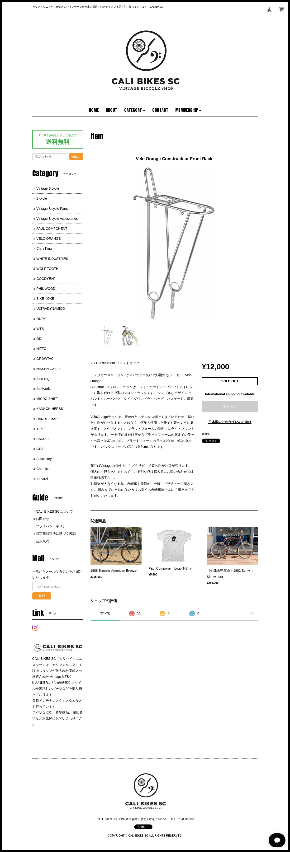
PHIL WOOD (45, 288)
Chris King (44, 248)
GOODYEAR (46, 279)
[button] (135, 110)
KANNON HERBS (49, 409)
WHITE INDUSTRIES (52, 259)
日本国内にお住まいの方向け (230, 422)
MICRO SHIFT (47, 399)
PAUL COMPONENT (51, 228)
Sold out (230, 406)
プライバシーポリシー (52, 526)
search (76, 156)
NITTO (41, 349)
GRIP (40, 449)
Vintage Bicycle (47, 188)
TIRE (40, 429)
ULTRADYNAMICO (50, 308)
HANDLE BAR (46, 419)
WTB (40, 329)
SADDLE (43, 439)
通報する (207, 433)
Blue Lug (42, 379)
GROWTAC (44, 358)
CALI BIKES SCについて (54, 511)
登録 (41, 596)
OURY (41, 319)
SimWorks (44, 389)
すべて (105, 613)
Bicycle (41, 198)
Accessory (44, 459)
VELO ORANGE (48, 238)
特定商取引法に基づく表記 (56, 533)
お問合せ (42, 519)
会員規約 (42, 541)
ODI (39, 339)
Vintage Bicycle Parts (52, 209)
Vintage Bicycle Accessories (57, 218)
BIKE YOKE (45, 298)
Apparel (42, 479)
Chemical (43, 469)
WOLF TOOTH (47, 269)
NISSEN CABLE (48, 369)
